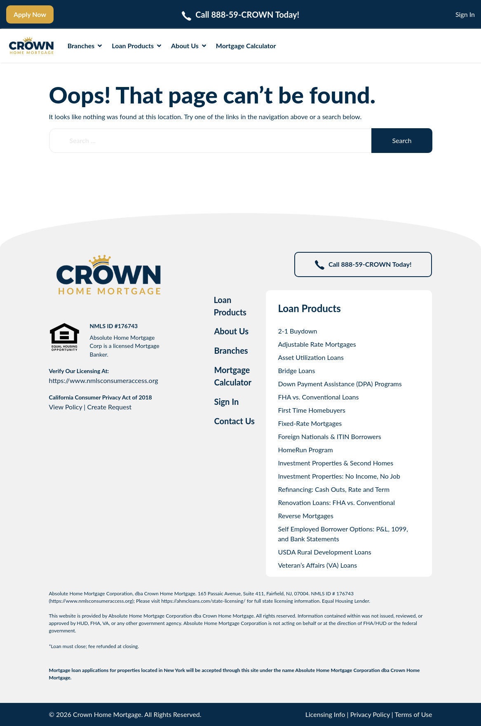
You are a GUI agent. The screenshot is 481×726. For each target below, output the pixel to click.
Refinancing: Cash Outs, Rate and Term (333, 489)
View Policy (65, 407)
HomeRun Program (305, 449)
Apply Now (30, 14)
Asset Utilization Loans (311, 357)
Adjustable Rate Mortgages (317, 344)
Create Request (109, 407)
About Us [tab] (231, 331)
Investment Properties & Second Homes (335, 463)
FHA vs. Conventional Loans (318, 397)
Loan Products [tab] (230, 306)
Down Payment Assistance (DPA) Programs (339, 384)
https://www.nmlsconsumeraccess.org (103, 380)
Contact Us (234, 421)
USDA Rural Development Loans (324, 552)
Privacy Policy (370, 714)
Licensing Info (325, 714)
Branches (85, 45)
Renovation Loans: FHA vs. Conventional (336, 502)
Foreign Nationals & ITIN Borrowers (329, 436)
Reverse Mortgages (305, 515)
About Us (188, 45)
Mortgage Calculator (246, 45)
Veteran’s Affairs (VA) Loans (317, 565)
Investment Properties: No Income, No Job (339, 476)
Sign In (465, 14)
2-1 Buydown (297, 331)
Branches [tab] (231, 350)
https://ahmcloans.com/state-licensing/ (203, 601)
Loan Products (136, 45)
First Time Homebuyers (311, 410)
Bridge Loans (296, 370)
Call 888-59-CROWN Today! (363, 265)
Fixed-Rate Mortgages (310, 423)
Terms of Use (413, 714)
